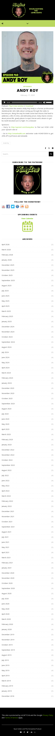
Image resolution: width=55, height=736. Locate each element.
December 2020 (8, 573)
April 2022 (5, 491)
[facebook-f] (24, 732)
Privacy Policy (47, 715)
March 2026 (6, 249)
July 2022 (5, 475)
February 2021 (7, 563)
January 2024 (7, 383)
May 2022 (5, 486)
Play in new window (16, 106)
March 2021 (6, 557)
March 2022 (6, 496)
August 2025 (6, 285)
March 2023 (6, 434)
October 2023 (7, 398)
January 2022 (7, 506)
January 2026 (7, 260)
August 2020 (6, 593)
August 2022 (6, 470)
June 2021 (5, 542)
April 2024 (5, 367)
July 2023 (5, 414)
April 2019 (5, 675)
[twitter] (28, 732)
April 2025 (5, 306)
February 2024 (7, 378)
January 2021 (7, 568)
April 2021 (5, 552)
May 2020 (5, 609)
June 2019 (5, 665)
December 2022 (8, 450)
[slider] (24, 102)
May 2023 (5, 424)
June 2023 (5, 419)
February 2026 (7, 255)
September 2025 (8, 280)
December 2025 (8, 265)
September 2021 (8, 527)
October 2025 (7, 275)
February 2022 (7, 501)
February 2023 (7, 439)
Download (29, 106)
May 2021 (5, 547)
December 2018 (8, 696)
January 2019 (7, 691)
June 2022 (5, 480)
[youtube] (21, 732)
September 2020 (8, 588)
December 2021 (8, 511)
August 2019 (6, 655)
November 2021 (8, 516)
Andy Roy (6, 143)
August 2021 (6, 532)
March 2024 (6, 373)
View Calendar (27, 218)
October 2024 (7, 337)
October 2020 (7, 583)
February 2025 (7, 316)
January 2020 (7, 629)
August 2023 (6, 409)
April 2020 (5, 614)
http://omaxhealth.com (16, 133)
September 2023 (8, 403)
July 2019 (5, 660)
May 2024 (5, 362)
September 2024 (8, 342)
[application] (27, 102)
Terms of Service (11, 717)
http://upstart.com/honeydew (22, 127)
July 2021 (5, 537)
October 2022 (7, 460)
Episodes (27, 86)
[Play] (4, 102)
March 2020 (6, 619)
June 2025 (5, 296)
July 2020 (5, 598)
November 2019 (8, 639)
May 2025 (5, 301)
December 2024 (8, 326)
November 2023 (8, 393)
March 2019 (6, 681)
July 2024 (5, 352)
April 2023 (5, 429)
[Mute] (44, 102)
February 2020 (7, 624)
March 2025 (6, 311)
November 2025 (8, 270)
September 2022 (8, 465)
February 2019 (7, 686)
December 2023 (8, 388)
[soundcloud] (31, 732)
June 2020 (5, 604)
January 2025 (7, 321)
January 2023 (7, 444)
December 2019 (8, 634)
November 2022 (8, 455)
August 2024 (6, 347)
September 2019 (8, 650)
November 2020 (8, 578)
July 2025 (5, 291)
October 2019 (7, 645)
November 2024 (8, 332)
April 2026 (5, 244)
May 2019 (5, 670)
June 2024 (5, 357)
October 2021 (7, 521)
